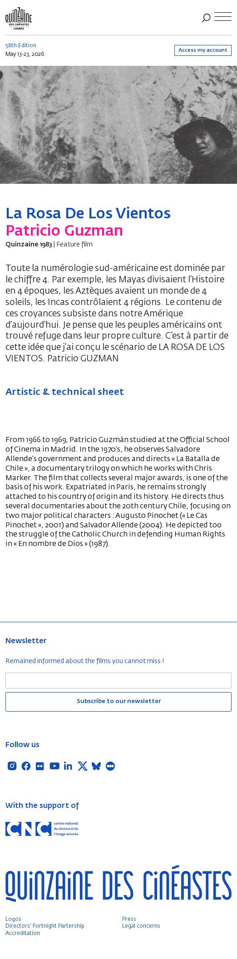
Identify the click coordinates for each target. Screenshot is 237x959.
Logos (13, 919)
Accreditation (22, 933)
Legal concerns (141, 926)
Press (129, 919)
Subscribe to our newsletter (119, 701)
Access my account (202, 50)
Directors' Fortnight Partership (44, 926)
